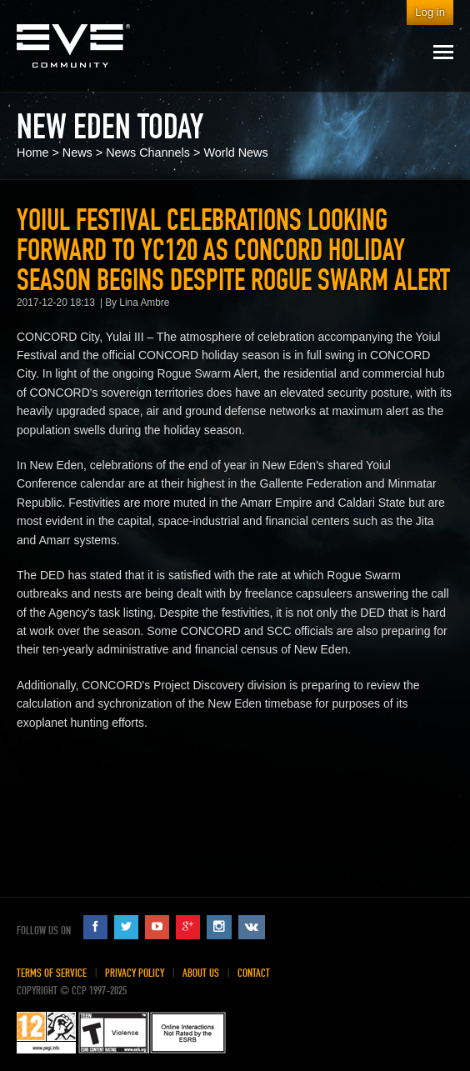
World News (235, 152)
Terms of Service (52, 973)
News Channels (148, 152)
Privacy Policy (134, 973)
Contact (254, 973)
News (77, 152)
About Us (200, 973)
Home (32, 152)
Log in (430, 12)
